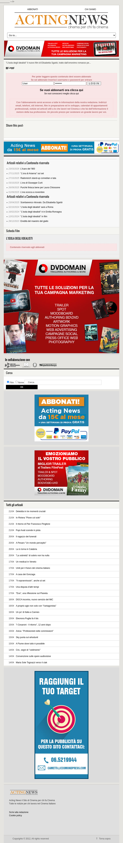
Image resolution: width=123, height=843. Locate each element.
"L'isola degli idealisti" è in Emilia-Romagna (41, 212)
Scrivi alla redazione (18, 812)
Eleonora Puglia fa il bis (27, 618)
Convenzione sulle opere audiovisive (33, 656)
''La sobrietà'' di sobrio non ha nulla (32, 555)
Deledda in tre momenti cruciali (30, 511)
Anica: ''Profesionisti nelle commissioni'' (34, 631)
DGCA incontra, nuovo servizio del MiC (34, 599)
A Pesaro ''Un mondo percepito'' (31, 543)
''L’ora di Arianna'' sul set (32, 173)
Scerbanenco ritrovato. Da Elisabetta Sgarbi (41, 202)
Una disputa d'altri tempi (27, 587)
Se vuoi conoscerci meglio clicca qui (61, 93)
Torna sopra (104, 838)
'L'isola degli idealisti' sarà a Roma (36, 207)
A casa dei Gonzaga (25, 574)
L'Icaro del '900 (27, 169)
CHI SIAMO (90, 9)
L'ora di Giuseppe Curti (31, 183)
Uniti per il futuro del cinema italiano (33, 568)
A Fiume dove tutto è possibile (30, 643)
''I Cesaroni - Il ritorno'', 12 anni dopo (33, 624)
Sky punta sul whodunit (27, 637)
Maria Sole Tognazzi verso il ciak (31, 662)
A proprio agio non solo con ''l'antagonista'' (36, 606)
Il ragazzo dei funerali (26, 536)
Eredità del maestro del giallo (34, 221)
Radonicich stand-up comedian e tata (38, 178)
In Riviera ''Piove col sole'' (28, 517)
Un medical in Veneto (26, 562)
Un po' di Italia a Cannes (27, 612)
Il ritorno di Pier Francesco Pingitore (33, 524)
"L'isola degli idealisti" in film (33, 216)
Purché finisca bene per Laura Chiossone (40, 187)
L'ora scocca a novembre (32, 192)
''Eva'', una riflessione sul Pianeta (32, 593)
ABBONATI (32, 9)
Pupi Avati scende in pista (28, 530)
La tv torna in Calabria (26, 549)
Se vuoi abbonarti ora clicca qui (61, 90)
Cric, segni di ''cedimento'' (28, 650)
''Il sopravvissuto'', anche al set (30, 580)
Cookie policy (15, 815)
